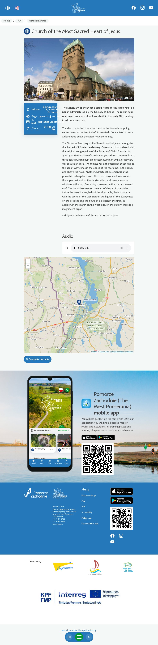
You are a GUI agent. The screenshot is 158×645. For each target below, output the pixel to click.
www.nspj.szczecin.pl (51, 116)
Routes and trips (88, 495)
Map (83, 501)
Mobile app (86, 518)
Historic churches (37, 20)
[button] (32, 69)
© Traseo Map (103, 352)
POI (19, 20)
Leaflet (94, 352)
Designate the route (37, 359)
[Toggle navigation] (79, 637)
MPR (83, 506)
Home (7, 20)
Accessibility (86, 512)
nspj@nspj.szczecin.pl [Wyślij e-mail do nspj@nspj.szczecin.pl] (51, 121)
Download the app (89, 523)
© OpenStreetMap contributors (121, 352)
